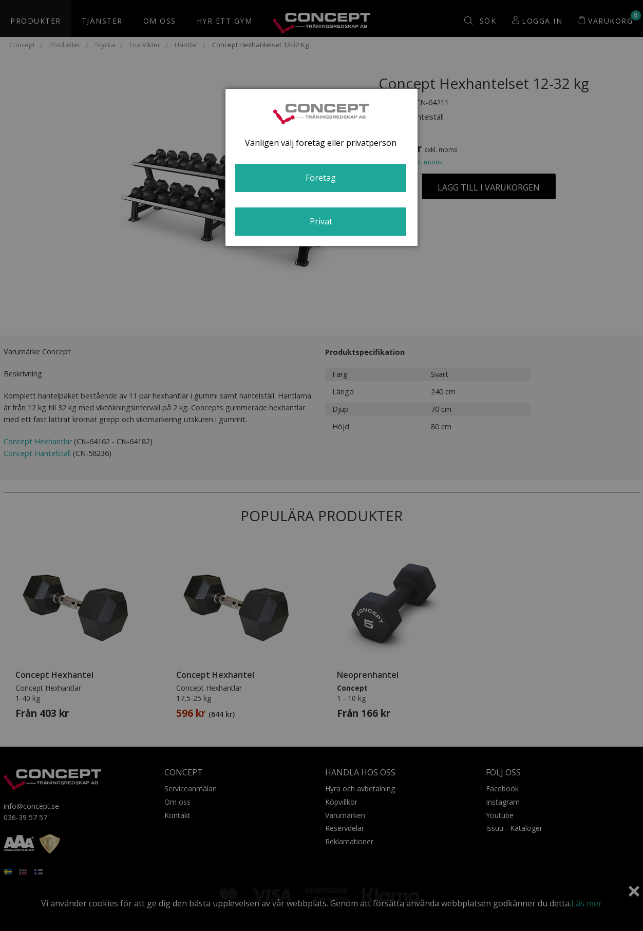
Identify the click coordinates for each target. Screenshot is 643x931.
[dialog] (321, 167)
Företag (321, 177)
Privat (321, 221)
